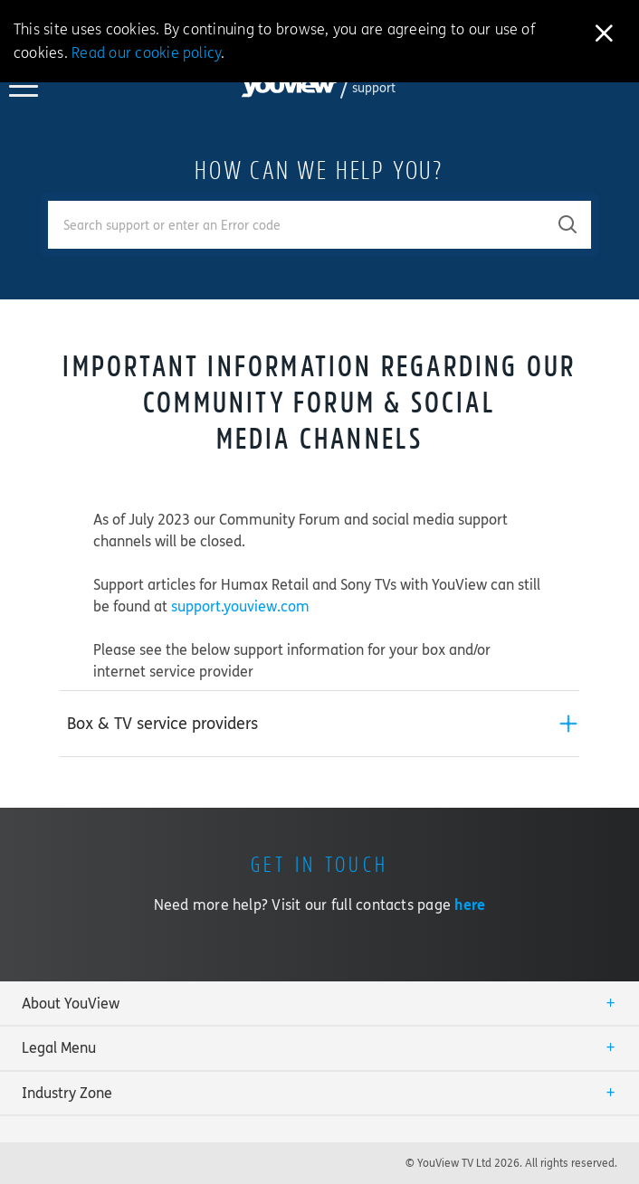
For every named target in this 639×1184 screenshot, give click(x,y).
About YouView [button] (70, 1003)
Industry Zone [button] (67, 1093)
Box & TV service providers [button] (162, 724)
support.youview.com (240, 606)
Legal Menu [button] (59, 1047)
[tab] (319, 723)
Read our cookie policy (146, 53)
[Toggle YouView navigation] (23, 91)
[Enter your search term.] (297, 225)
